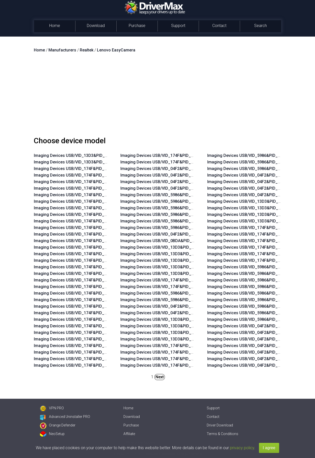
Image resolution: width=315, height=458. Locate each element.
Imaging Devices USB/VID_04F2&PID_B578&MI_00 (167, 306)
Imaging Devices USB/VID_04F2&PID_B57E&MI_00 (254, 194)
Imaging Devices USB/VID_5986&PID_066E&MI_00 (254, 299)
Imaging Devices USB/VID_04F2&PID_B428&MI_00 (254, 365)
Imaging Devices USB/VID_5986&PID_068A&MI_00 (167, 293)
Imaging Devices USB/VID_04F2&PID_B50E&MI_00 (167, 181)
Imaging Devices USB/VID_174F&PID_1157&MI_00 (167, 358)
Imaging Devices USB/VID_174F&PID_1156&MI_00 (254, 240)
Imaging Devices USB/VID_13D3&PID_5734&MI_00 (167, 339)
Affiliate (129, 434)
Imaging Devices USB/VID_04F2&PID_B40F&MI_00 (254, 345)
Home (54, 25)
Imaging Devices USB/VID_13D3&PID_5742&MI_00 (81, 155)
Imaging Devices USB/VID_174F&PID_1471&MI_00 (254, 260)
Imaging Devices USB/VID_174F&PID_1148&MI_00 (254, 227)
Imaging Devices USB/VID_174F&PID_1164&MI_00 (80, 312)
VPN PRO (52, 408)
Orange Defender (57, 425)
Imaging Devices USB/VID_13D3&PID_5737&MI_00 (254, 221)
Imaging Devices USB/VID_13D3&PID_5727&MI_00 (167, 267)
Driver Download (220, 425)
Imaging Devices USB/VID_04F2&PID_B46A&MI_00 (167, 188)
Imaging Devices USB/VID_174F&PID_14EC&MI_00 (81, 234)
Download (96, 25)
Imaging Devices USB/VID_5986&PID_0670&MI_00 (167, 214)
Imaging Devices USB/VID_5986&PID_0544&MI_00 (254, 280)
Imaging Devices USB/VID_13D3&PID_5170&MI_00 (167, 247)
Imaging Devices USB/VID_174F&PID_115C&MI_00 (81, 352)
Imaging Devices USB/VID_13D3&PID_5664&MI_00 (167, 253)
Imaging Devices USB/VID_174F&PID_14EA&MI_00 (81, 247)
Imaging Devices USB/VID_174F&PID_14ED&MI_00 (81, 227)
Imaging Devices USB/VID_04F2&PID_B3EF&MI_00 (254, 175)
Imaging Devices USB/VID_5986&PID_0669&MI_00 (167, 221)
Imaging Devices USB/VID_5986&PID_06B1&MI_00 (254, 162)
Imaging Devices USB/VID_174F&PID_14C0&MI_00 (167, 286)
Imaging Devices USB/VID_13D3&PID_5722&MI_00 (167, 260)
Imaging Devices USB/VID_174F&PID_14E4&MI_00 (80, 286)
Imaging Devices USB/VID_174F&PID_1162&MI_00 (80, 326)
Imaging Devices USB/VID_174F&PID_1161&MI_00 (80, 332)
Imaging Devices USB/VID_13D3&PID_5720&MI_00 (254, 201)
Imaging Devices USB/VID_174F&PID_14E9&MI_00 (80, 253)
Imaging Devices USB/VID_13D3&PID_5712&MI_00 (167, 319)
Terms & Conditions (222, 434)
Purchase (137, 25)
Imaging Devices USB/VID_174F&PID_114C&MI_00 (167, 345)
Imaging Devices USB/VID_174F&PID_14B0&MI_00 (167, 280)
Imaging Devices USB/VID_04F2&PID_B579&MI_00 (254, 188)
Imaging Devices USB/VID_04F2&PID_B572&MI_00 (254, 181)
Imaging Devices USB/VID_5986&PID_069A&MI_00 (254, 155)
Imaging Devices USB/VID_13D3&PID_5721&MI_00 (167, 326)
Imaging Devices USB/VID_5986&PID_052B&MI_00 (254, 273)
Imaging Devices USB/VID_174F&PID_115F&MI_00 (80, 345)
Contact (219, 25)
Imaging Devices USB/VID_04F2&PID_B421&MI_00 (254, 358)
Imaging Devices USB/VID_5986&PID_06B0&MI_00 (254, 312)
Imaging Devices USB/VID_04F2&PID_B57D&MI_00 (167, 312)
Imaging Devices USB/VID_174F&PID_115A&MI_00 (81, 365)
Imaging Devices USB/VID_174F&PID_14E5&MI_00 (80, 280)
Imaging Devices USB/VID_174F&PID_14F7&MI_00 (80, 168)
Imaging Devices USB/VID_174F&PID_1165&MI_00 (80, 306)
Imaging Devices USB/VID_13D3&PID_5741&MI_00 (81, 162)
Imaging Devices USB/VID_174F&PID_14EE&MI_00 (80, 221)
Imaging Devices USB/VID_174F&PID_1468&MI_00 (254, 253)
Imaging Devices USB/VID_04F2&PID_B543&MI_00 (167, 234)
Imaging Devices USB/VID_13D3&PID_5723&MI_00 (167, 332)
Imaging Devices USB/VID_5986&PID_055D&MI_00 (254, 286)
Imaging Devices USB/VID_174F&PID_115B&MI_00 (81, 358)
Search (260, 25)
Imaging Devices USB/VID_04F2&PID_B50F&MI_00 (167, 175)
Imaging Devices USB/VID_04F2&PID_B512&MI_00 (167, 168)
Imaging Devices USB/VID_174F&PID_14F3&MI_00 (80, 188)
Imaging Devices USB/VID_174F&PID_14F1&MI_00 (80, 201)
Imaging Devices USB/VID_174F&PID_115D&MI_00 (167, 365)
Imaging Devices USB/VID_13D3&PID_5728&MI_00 (254, 214)
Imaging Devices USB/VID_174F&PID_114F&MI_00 (167, 352)
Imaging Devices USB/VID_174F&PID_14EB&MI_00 (81, 240)
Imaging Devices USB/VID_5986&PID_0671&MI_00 (167, 208)
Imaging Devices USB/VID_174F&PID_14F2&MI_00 (80, 194)
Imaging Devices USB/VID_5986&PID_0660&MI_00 (254, 293)
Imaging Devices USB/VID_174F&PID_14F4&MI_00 (80, 181)
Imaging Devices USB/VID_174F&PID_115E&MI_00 (254, 247)
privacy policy (242, 447)
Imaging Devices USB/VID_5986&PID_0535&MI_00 (167, 227)
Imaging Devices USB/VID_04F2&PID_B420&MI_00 (254, 352)
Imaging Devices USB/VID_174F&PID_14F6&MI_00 (80, 175)
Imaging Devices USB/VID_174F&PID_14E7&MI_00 (80, 267)
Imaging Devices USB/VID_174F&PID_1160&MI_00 (80, 339)
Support (178, 25)
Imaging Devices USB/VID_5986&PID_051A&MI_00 (254, 267)
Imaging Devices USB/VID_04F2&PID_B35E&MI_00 (254, 339)
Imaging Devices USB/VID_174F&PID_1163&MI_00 (80, 319)
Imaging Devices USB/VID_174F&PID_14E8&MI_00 (80, 260)
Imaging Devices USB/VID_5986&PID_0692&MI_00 (254, 306)
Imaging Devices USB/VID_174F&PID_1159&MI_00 (167, 155)
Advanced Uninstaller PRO (65, 416)
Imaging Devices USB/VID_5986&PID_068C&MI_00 (167, 299)
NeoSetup (52, 434)
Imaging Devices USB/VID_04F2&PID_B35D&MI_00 (254, 332)
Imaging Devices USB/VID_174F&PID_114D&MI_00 (254, 234)
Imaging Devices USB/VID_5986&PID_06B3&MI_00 (254, 168)
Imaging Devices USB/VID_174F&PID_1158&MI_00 (167, 162)
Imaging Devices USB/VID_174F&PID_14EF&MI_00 (80, 214)
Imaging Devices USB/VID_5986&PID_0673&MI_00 (167, 194)
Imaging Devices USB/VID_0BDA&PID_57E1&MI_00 (167, 240)
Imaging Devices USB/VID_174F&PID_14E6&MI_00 (80, 273)
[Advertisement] (157, 96)
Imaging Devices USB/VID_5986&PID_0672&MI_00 (167, 201)
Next (159, 377)
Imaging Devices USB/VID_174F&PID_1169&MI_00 (80, 293)
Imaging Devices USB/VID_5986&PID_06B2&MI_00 (254, 319)
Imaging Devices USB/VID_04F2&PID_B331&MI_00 (254, 326)
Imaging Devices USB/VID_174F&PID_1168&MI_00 (80, 299)
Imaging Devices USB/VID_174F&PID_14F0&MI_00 (80, 208)
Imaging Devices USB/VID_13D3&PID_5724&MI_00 (254, 208)
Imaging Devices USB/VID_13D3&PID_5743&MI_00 (167, 273)
